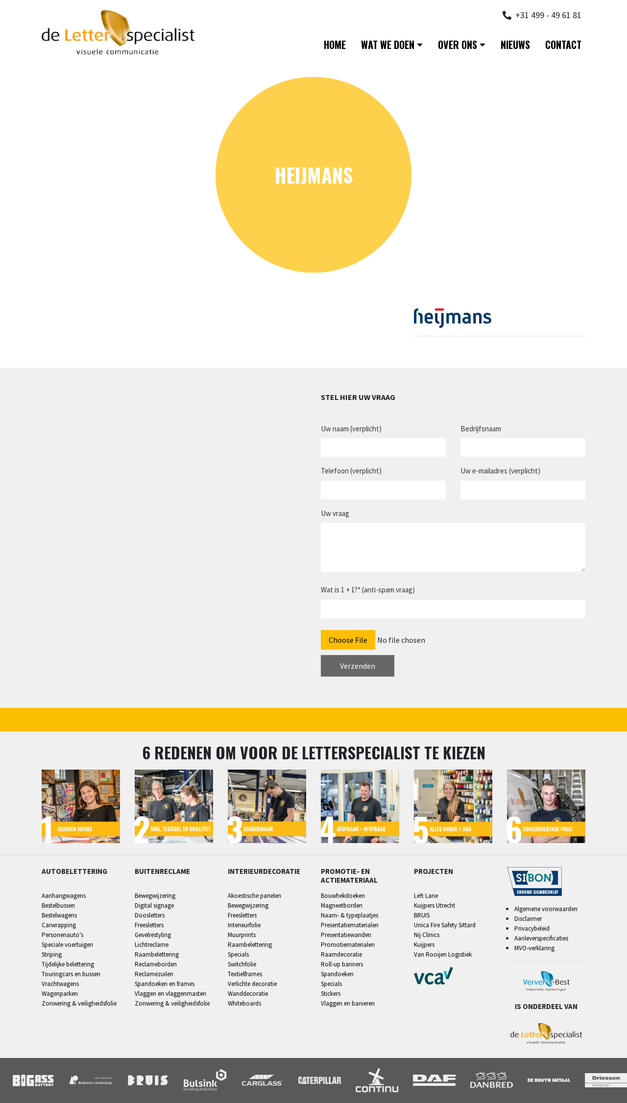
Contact (563, 44)
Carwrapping (59, 925)
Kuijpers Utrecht (434, 905)
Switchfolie (242, 964)
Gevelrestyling (153, 935)
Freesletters (149, 925)
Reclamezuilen (154, 974)
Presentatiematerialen (350, 925)
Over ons (457, 44)
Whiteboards (244, 1003)
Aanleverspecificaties (541, 938)
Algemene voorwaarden (546, 909)
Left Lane (426, 896)
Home (335, 44)
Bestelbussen (58, 905)
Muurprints (242, 935)
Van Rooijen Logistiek (443, 954)
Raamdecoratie (341, 954)
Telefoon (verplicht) (351, 470)
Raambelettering (157, 954)
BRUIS (422, 915)
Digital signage (154, 905)
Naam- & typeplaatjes (349, 915)
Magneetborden (341, 905)
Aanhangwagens (64, 896)
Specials (238, 954)
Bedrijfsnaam (480, 428)
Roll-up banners (342, 964)
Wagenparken (60, 993)
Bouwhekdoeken (343, 896)
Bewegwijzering (155, 896)
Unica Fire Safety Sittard (445, 925)
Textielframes (245, 974)
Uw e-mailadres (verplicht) (500, 470)
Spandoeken (337, 974)
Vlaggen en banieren (348, 1003)
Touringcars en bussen (71, 974)
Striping (52, 954)
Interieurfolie (244, 925)
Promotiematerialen (348, 944)
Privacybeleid (532, 928)
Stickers (330, 993)
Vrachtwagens (60, 984)
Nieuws (515, 44)
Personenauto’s (62, 935)
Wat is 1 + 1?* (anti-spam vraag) (368, 589)
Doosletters (150, 915)
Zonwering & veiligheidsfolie (79, 1003)
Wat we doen (387, 44)
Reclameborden (156, 964)
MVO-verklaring (534, 948)
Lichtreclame (152, 944)
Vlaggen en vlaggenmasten (170, 993)
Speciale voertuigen (67, 944)
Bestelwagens (59, 915)
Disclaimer (528, 919)
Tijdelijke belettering (68, 964)
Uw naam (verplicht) (351, 428)
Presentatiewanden (346, 935)
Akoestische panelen (254, 896)
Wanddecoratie (248, 993)
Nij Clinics (426, 935)
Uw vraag (335, 513)
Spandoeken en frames (164, 984)
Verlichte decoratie (252, 984)
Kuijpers (424, 944)
